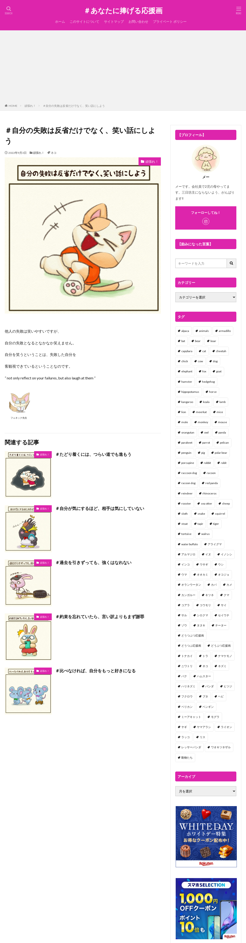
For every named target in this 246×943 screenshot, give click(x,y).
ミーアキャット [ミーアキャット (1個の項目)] (191, 717)
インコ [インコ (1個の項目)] (185, 564)
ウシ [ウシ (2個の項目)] (221, 564)
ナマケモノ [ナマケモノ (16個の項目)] (225, 656)
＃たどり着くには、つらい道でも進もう (93, 454)
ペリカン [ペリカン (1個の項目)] (187, 706)
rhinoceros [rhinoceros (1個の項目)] (209, 493)
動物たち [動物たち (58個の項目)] (187, 757)
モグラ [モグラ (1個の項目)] (215, 717)
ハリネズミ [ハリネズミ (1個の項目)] (188, 686)
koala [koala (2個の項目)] (206, 402)
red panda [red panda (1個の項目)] (211, 483)
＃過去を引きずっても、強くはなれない (93, 562)
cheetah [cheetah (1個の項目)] (221, 351)
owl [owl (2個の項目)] (206, 432)
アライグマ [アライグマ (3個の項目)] (215, 544)
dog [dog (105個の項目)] (215, 361)
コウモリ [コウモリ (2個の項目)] (205, 605)
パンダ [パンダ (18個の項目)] (209, 686)
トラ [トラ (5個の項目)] (205, 656)
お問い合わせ (138, 22)
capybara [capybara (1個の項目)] (186, 351)
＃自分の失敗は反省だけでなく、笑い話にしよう (74, 105)
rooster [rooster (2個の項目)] (186, 503)
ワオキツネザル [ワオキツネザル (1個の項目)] (221, 747)
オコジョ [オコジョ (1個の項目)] (223, 574)
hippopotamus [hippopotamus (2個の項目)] (190, 392)
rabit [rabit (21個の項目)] (223, 463)
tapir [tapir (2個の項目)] (200, 523)
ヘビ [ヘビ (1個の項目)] (221, 696)
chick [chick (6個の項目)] (184, 361)
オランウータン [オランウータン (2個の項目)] (191, 584)
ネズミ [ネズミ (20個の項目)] (222, 666)
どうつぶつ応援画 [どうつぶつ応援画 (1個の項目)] (192, 635)
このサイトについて (84, 22)
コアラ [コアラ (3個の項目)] (185, 605)
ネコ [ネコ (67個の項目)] (205, 666)
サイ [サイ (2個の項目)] (223, 605)
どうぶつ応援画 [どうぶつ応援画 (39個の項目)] (221, 645)
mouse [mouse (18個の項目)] (222, 422)
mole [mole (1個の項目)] (184, 422)
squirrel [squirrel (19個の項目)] (220, 513)
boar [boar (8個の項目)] (213, 341)
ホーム (60, 22)
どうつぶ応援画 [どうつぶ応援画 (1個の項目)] (191, 645)
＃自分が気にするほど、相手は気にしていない (99, 508)
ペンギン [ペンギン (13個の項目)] (208, 706)
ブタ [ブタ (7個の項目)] (205, 696)
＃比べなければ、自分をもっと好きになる (95, 670)
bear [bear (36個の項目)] (198, 341)
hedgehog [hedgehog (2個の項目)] (208, 381)
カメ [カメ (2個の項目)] (229, 584)
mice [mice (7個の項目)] (220, 412)
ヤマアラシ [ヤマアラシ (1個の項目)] (204, 727)
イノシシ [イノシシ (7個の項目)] (226, 554)
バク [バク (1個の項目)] (184, 676)
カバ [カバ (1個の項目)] (214, 584)
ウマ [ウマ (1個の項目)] (184, 574)
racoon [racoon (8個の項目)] (211, 473)
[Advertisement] (123, 68)
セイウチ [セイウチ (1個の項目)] (223, 615)
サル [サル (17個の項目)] (184, 615)
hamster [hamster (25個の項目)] (186, 381)
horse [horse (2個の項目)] (213, 392)
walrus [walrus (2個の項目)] (205, 534)
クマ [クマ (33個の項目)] (226, 595)
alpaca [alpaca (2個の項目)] (185, 331)
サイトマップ (114, 22)
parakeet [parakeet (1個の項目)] (186, 442)
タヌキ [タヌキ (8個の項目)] (201, 625)
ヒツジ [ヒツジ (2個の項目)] (228, 686)
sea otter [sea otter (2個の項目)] (206, 503)
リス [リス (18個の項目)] (202, 737)
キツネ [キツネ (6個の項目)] (209, 595)
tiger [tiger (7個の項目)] (216, 523)
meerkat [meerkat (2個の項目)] (201, 412)
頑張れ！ (30, 105)
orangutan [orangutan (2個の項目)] (187, 432)
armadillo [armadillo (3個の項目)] (225, 331)
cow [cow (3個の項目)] (200, 361)
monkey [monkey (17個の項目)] (203, 422)
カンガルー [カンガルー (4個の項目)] (188, 595)
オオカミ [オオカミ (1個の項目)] (202, 574)
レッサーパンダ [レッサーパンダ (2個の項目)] (191, 747)
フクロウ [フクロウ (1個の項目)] (187, 696)
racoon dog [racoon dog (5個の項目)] (188, 483)
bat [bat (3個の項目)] (183, 341)
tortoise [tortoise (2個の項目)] (186, 534)
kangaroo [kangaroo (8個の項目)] (187, 402)
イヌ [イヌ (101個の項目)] (208, 554)
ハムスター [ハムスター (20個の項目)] (204, 676)
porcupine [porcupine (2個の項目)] (187, 463)
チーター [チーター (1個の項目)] (220, 625)
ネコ (53, 153)
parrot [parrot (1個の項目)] (206, 442)
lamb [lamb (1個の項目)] (222, 402)
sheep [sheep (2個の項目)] (226, 503)
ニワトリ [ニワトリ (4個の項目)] (187, 666)
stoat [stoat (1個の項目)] (184, 523)
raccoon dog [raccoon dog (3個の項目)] (189, 473)
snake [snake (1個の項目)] (201, 513)
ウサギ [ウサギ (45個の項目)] (204, 564)
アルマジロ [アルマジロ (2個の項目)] (188, 554)
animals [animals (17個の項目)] (204, 331)
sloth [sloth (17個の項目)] (184, 513)
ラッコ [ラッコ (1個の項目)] (185, 737)
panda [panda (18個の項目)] (222, 432)
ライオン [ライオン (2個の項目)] (226, 727)
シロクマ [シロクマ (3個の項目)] (202, 615)
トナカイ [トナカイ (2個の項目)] (187, 656)
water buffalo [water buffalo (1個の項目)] (189, 544)
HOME (13, 105)
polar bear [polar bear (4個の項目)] (221, 452)
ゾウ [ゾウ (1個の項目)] (184, 625)
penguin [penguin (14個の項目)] (186, 452)
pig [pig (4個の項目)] (203, 452)
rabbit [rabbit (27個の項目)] (207, 463)
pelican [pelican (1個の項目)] (224, 442)
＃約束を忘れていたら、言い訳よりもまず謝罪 (99, 616)
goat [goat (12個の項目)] (219, 371)
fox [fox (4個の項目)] (204, 371)
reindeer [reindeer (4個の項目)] (187, 493)
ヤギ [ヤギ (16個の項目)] (184, 727)
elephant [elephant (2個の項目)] (186, 371)
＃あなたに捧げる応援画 (123, 10)
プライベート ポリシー (169, 22)
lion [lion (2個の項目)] (183, 412)
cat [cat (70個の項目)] (204, 351)
